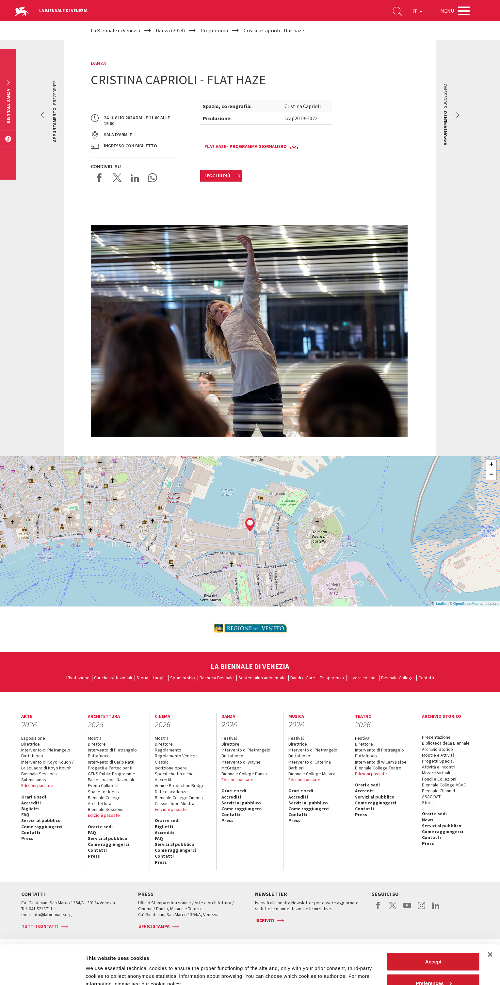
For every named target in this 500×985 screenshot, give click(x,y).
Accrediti (31, 803)
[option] (250, 628)
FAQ (25, 814)
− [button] (491, 475)
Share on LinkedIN (135, 177)
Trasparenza (332, 678)
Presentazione (436, 737)
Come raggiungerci (41, 827)
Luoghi (159, 678)
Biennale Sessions (39, 774)
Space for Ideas (103, 792)
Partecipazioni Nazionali (111, 780)
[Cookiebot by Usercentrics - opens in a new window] (42, 972)
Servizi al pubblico (41, 820)
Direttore (97, 744)
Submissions (33, 780)
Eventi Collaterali (104, 785)
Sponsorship (182, 678)
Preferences (434, 946)
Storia (142, 678)
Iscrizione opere (171, 768)
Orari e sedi (33, 797)
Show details (101, 965)
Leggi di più (217, 176)
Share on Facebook (99, 177)
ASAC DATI (432, 796)
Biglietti (30, 809)
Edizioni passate (37, 785)
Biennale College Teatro (378, 768)
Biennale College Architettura (104, 800)
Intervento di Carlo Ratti (111, 762)
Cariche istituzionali (113, 678)
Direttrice (30, 744)
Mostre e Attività (438, 755)
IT (417, 11)
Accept (433, 925)
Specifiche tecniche (174, 774)
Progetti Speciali (438, 761)
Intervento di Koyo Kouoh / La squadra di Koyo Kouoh (47, 765)
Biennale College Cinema (179, 797)
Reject (433, 967)
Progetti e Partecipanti (110, 768)
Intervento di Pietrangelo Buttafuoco (45, 753)
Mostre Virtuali (436, 773)
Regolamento (168, 750)
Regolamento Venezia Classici (176, 759)
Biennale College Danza (244, 774)
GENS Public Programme (111, 774)
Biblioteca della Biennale (446, 743)
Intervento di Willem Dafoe (381, 762)
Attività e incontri (438, 767)
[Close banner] (490, 917)
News (427, 820)
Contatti (426, 678)
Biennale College (397, 678)
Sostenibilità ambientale (262, 678)
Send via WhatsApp (152, 177)
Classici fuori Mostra (174, 803)
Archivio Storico (437, 749)
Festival (229, 738)
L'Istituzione (77, 678)
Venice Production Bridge (179, 785)
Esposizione (33, 738)
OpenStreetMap (466, 604)
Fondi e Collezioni (439, 779)
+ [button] (491, 465)
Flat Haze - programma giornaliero (245, 146)
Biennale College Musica (311, 774)
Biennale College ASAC (444, 785)
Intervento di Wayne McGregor (241, 765)
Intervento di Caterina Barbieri (309, 765)
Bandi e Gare (302, 678)
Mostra (95, 738)
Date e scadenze (171, 792)
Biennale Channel (438, 791)
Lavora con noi (362, 678)
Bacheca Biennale (217, 678)
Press (27, 838)
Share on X (117, 177)
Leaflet (441, 604)
